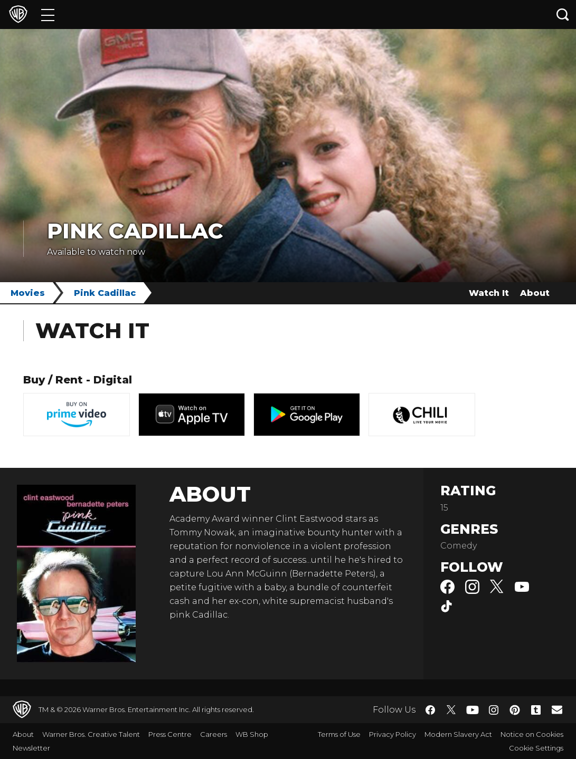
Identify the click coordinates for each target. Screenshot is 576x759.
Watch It (489, 293)
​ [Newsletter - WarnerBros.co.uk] (557, 709)
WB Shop (251, 734)
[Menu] (48, 14)
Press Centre (170, 734)
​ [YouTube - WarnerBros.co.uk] (472, 710)
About (535, 293)
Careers (213, 734)
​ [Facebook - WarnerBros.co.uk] (430, 710)
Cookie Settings (536, 748)
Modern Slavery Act (458, 734)
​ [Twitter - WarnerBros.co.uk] (451, 710)
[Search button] (563, 14)
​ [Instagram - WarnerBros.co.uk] (493, 710)
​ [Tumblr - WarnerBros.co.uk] (536, 710)
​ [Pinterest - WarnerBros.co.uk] (514, 710)
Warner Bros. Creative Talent (91, 734)
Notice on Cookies (532, 734)
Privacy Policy (392, 734)
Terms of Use (339, 734)
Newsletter (31, 748)
